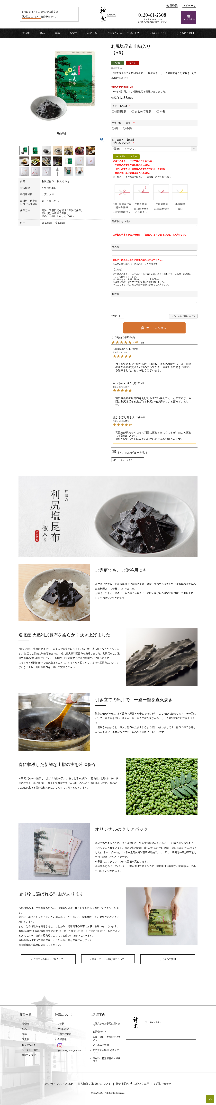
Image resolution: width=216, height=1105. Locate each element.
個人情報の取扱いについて (94, 1083)
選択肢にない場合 (121, 221)
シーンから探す (30, 1050)
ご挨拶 (60, 1023)
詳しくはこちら (50, 201)
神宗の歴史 (63, 1029)
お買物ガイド (100, 1031)
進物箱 (26, 33)
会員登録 (172, 5)
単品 (42, 33)
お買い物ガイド (157, 33)
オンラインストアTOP (59, 1083)
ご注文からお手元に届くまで (123, 33)
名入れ (115, 247)
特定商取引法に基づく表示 (132, 1083)
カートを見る (189, 17)
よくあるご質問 (185, 33)
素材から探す (29, 1055)
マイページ (189, 5)
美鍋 (57, 33)
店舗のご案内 (64, 1034)
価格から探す (29, 1044)
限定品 (73, 33)
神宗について (64, 1014)
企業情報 (62, 1039)
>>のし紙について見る (126, 156)
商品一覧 (92, 33)
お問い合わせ (162, 1083)
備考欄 (115, 294)
